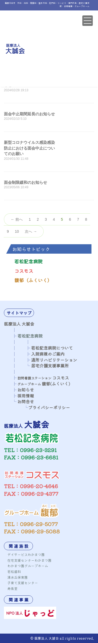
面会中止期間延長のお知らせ (29, 114)
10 (17, 231)
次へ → (31, 231)
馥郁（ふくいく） (33, 280)
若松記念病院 (28, 261)
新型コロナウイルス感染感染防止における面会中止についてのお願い (29, 148)
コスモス (23, 270)
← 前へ (17, 219)
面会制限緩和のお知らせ (25, 182)
